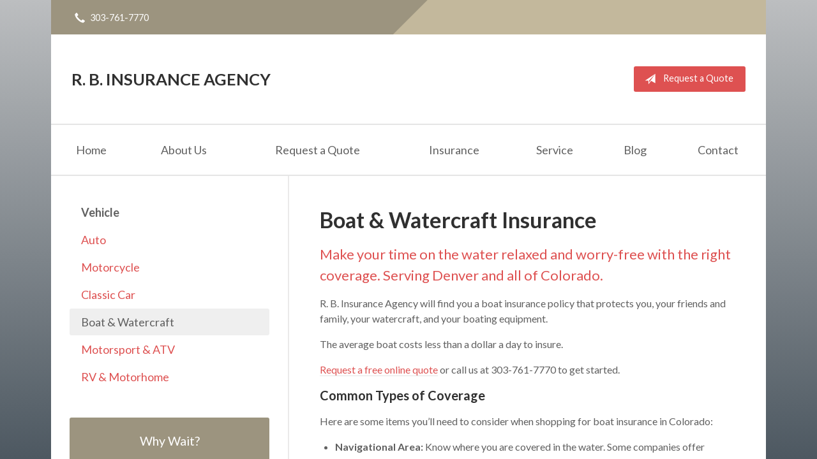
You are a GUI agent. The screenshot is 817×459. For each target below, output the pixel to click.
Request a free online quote (379, 369)
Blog (635, 150)
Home (91, 150)
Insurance (454, 150)
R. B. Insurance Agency (171, 79)
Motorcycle (110, 267)
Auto (93, 240)
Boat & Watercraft (127, 322)
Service (554, 150)
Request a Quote (686, 79)
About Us (184, 150)
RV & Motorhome (125, 377)
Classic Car (108, 295)
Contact (718, 150)
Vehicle (100, 212)
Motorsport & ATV (128, 349)
